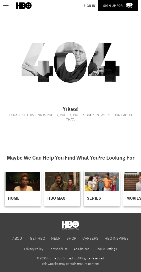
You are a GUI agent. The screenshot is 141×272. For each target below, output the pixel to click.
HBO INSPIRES (116, 238)
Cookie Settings (106, 249)
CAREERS (90, 238)
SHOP (71, 238)
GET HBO (37, 238)
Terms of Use (58, 249)
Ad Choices (81, 249)
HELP (55, 238)
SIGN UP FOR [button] (113, 5)
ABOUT (18, 238)
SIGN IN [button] (89, 5)
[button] (23, 189)
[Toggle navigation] (8, 5)
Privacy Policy (33, 249)
